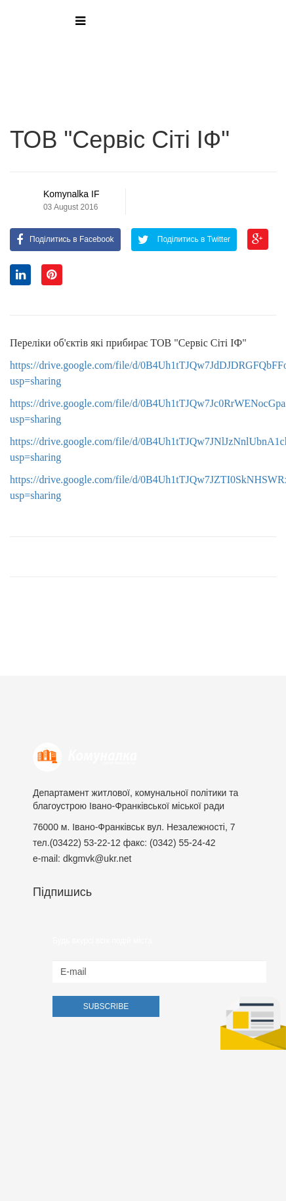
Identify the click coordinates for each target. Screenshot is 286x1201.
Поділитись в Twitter (184, 239)
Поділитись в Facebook (65, 239)
